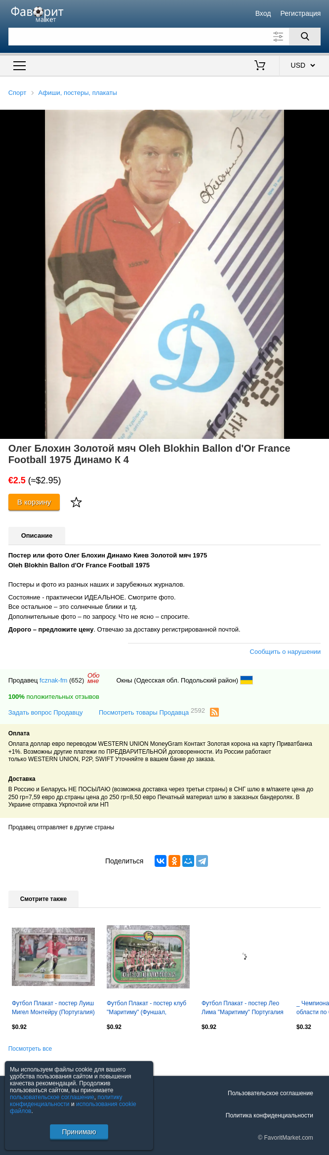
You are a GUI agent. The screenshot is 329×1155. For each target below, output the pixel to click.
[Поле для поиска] (164, 36)
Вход (263, 13)
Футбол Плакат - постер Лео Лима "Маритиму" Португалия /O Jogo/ (243, 1009)
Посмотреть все (30, 1048)
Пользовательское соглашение (270, 1093)
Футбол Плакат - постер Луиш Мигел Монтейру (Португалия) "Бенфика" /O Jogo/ (53, 1009)
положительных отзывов (53, 696)
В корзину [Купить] (34, 502)
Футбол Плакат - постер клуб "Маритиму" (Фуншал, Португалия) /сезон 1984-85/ (146, 1009)
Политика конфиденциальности (269, 1115)
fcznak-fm (53, 680)
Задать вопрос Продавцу (45, 712)
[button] (320, 119)
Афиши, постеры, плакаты (77, 92)
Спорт (17, 92)
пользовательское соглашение (52, 1097)
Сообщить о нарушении (285, 651)
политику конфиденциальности (66, 1101)
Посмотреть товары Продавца (152, 712)
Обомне (93, 678)
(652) (76, 680)
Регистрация (301, 13)
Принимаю (79, 1132)
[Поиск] (305, 36)
